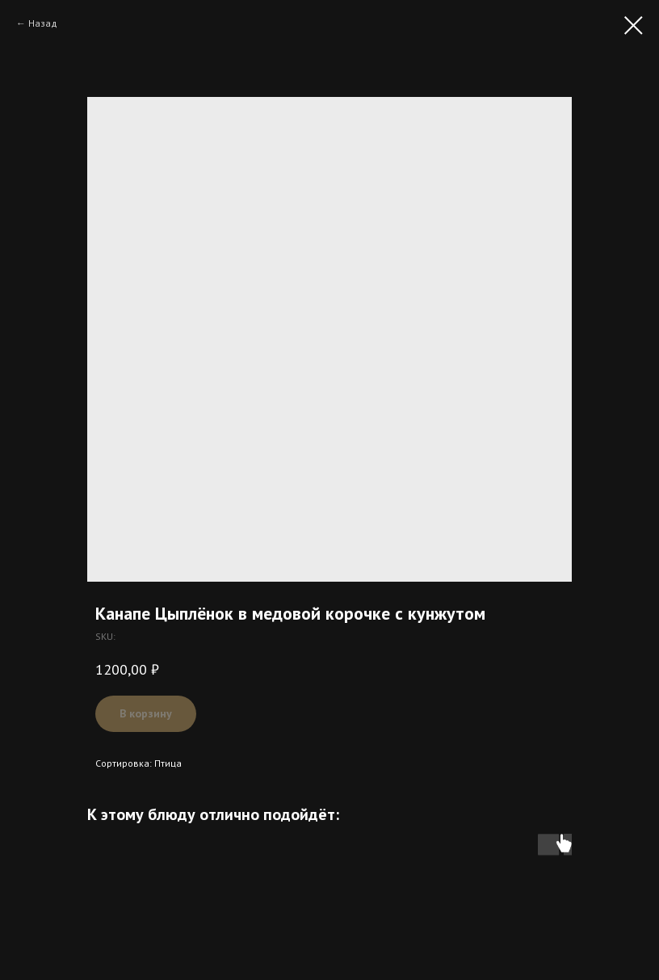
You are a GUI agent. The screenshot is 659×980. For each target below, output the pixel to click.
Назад (42, 23)
